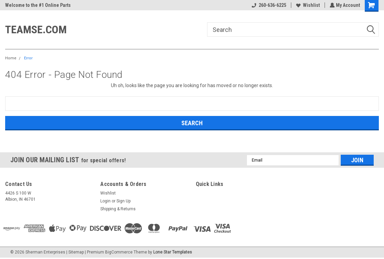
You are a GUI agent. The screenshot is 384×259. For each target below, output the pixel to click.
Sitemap (76, 252)
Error (28, 58)
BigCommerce (119, 252)
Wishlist (307, 5)
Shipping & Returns (118, 209)
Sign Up (123, 201)
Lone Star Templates (172, 252)
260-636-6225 (268, 5)
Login (105, 201)
